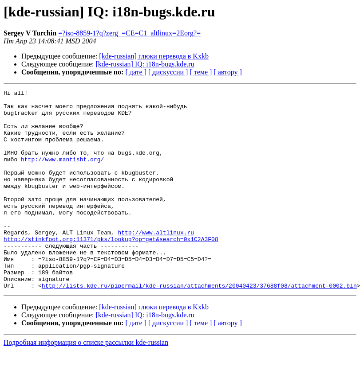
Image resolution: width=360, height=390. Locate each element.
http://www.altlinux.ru (156, 261)
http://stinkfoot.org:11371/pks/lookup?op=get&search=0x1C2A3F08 (111, 269)
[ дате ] (135, 72)
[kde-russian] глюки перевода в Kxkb (154, 56)
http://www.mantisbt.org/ (62, 174)
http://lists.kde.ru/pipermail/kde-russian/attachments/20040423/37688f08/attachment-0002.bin (199, 325)
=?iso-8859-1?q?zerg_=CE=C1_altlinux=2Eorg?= (129, 33)
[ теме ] (201, 72)
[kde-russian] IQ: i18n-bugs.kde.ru (145, 64)
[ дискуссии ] (168, 72)
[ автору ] (227, 72)
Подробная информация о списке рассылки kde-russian (86, 382)
